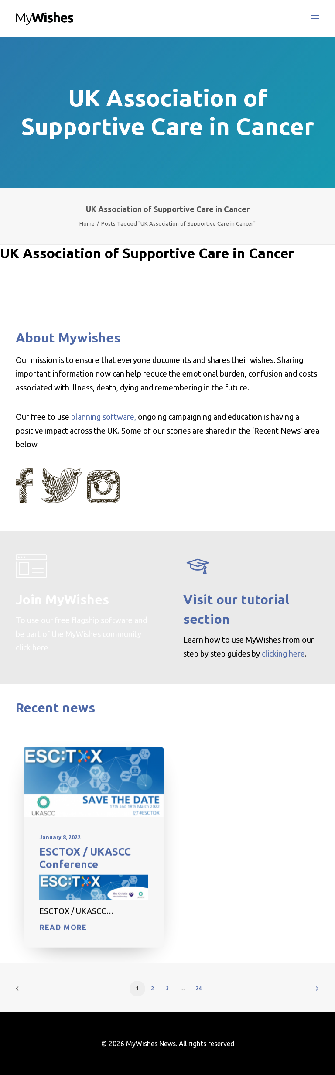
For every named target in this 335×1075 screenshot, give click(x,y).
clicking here (283, 653)
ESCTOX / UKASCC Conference (85, 872)
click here (32, 647)
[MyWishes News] (45, 18)
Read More (63, 942)
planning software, (103, 416)
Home (87, 223)
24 (198, 988)
